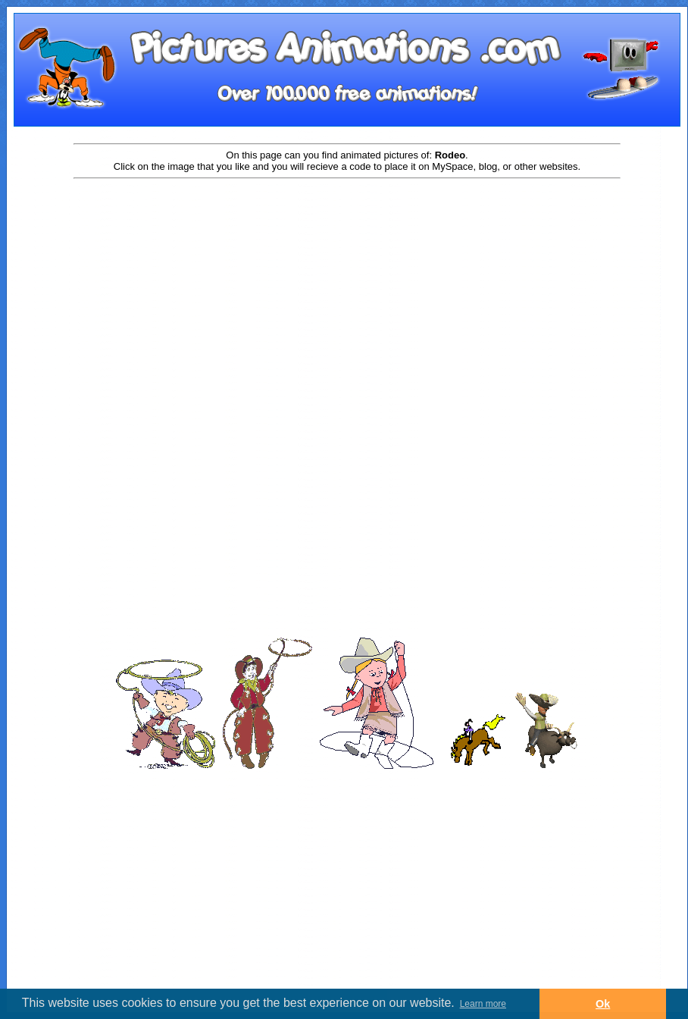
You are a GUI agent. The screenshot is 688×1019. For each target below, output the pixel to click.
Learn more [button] (483, 1004)
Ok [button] (603, 1004)
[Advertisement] (347, 301)
